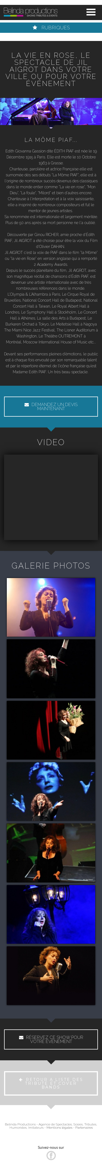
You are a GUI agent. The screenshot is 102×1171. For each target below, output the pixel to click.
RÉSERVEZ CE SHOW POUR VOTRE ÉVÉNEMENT (51, 1039)
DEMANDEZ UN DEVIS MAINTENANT (51, 406)
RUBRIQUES (51, 27)
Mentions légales (59, 1127)
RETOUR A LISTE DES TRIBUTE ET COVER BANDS (51, 1083)
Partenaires (84, 1127)
